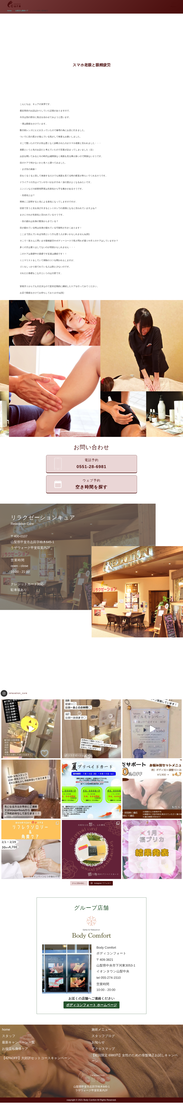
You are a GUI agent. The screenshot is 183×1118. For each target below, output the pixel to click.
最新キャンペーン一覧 (18, 1042)
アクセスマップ (103, 1048)
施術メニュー (101, 1029)
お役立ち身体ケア (15, 1048)
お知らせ (98, 1042)
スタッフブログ (103, 1036)
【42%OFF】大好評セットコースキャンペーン (36, 1058)
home (6, 1029)
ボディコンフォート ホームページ (91, 1005)
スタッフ (8, 1036)
